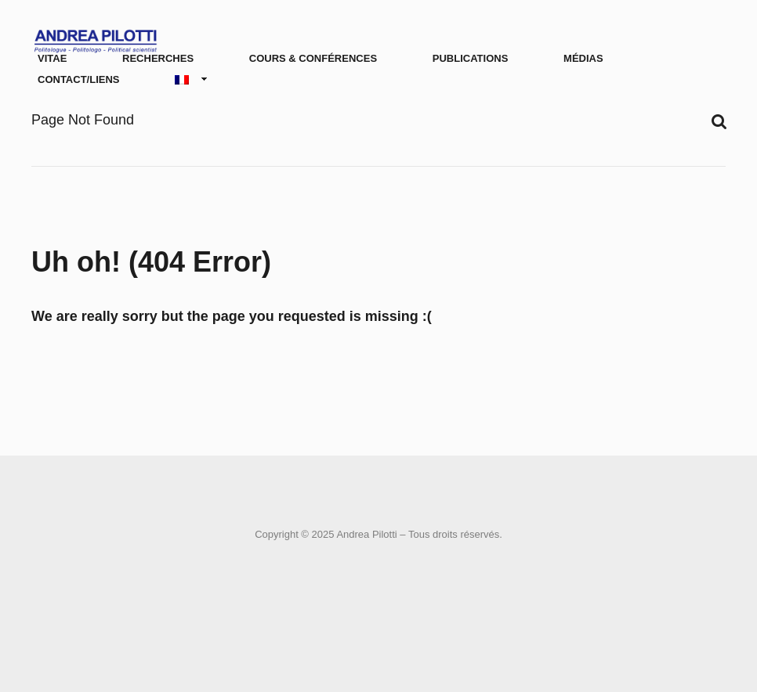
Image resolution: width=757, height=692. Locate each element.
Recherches (158, 58)
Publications (471, 58)
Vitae (52, 58)
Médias (583, 58)
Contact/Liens (78, 79)
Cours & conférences (313, 58)
